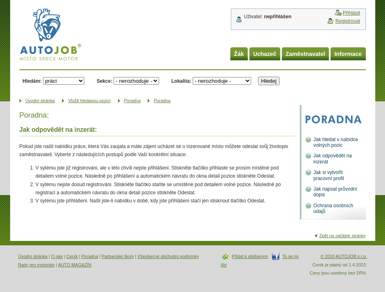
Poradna (132, 100)
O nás (57, 256)
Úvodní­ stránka (40, 100)
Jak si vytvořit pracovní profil (329, 175)
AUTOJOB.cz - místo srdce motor (50, 36)
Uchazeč (264, 54)
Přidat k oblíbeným (250, 256)
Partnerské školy (117, 256)
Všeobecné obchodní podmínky (168, 256)
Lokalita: (181, 81)
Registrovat (348, 21)
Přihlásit (351, 13)
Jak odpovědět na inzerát (333, 158)
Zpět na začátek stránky (342, 235)
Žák (239, 54)
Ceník (72, 256)
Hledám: (32, 81)
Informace (347, 54)
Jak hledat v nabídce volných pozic (336, 142)
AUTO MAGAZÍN (74, 264)
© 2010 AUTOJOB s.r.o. (343, 256)
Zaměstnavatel (305, 54)
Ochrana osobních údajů (333, 208)
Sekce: (104, 81)
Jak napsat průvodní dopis (335, 192)
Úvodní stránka (33, 256)
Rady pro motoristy (36, 264)
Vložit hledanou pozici (89, 100)
